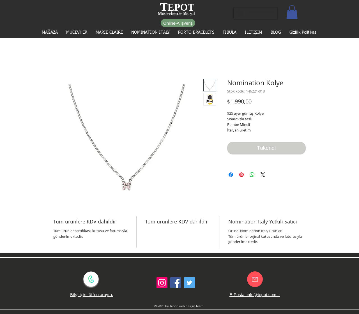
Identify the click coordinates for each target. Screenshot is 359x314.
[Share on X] (262, 174)
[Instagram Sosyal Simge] (162, 282)
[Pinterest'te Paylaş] (241, 174)
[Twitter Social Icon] (189, 282)
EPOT (181, 7)
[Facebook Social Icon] (175, 282)
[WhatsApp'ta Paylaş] (252, 174)
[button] (292, 12)
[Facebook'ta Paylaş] (230, 174)
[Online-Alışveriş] (178, 23)
